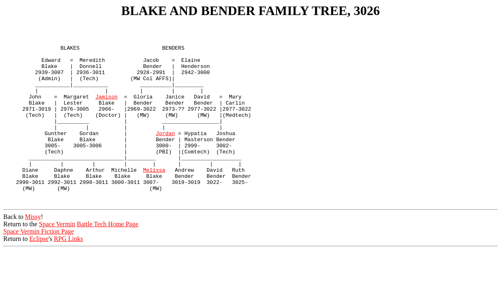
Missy (33, 252)
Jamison (106, 111)
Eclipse (38, 274)
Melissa (154, 199)
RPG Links (68, 274)
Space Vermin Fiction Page (38, 266)
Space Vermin (57, 259)
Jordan (165, 155)
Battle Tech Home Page (107, 259)
